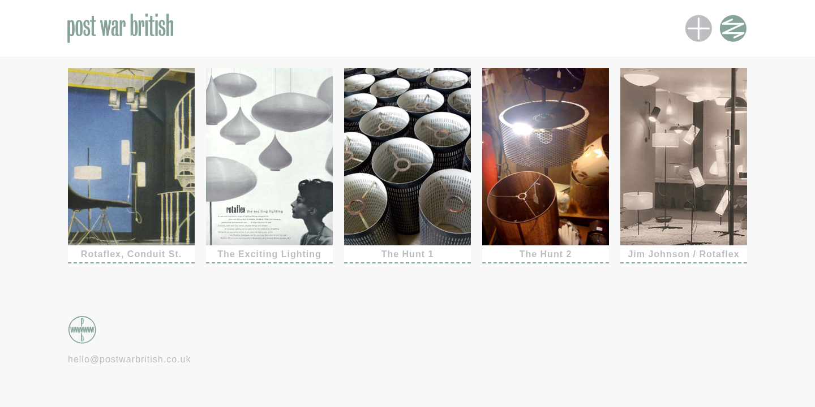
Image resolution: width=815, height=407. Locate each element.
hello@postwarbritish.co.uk (129, 359)
